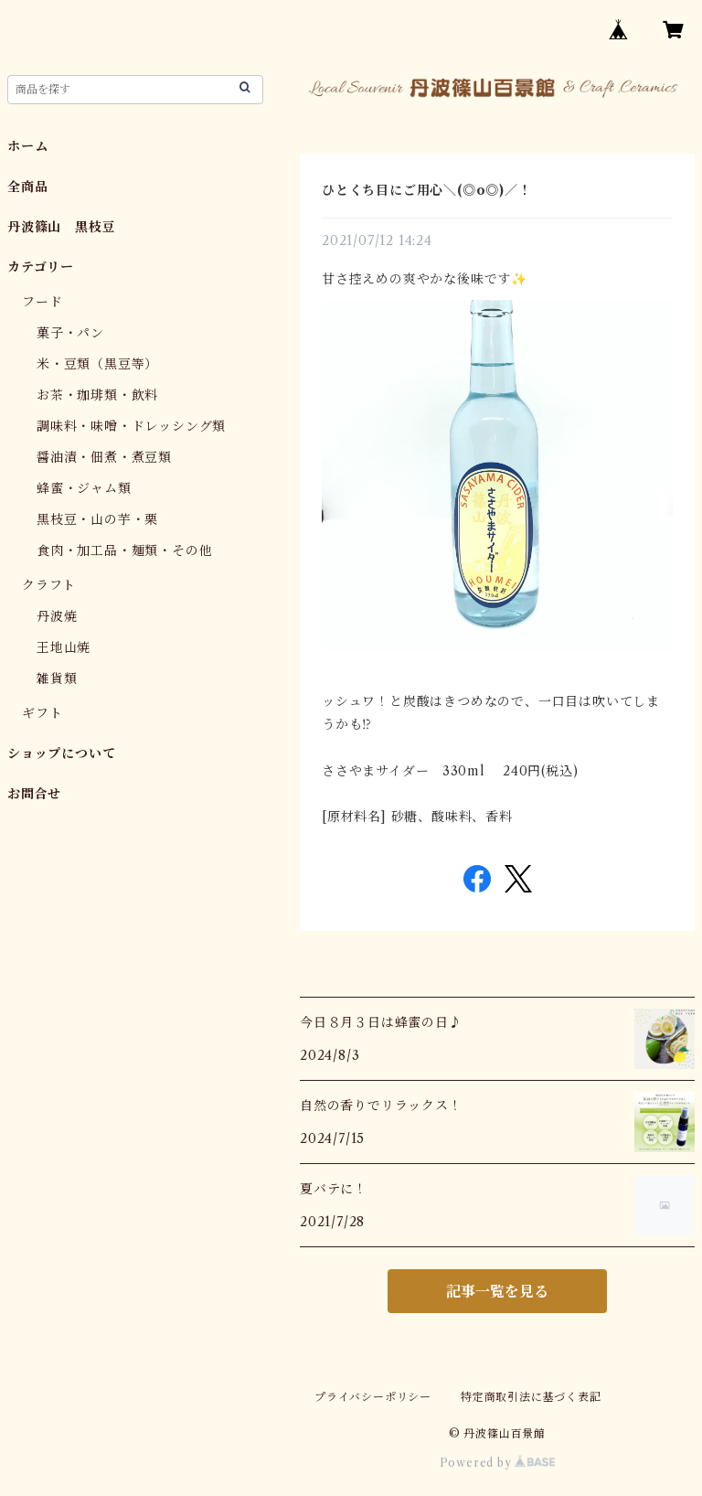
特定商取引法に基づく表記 (531, 1397)
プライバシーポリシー (372, 1397)
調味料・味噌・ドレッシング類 (131, 426)
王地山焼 (63, 647)
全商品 (27, 186)
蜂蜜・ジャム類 (84, 488)
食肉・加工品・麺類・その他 (124, 550)
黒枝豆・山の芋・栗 (97, 519)
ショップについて (61, 753)
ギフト (42, 713)
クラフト (49, 585)
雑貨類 (57, 678)
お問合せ (34, 793)
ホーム (27, 146)
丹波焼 (57, 616)
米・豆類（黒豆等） (97, 364)
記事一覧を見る (497, 1291)
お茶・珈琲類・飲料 (97, 395)
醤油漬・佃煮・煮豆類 (104, 457)
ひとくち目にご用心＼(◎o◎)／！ (427, 190)
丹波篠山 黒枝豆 (61, 227)
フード (42, 302)
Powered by (498, 1462)
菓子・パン (70, 333)
